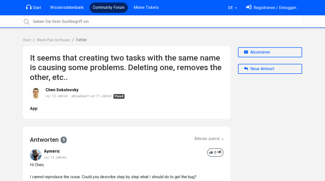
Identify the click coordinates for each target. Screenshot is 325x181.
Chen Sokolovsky (62, 89)
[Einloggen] (271, 8)
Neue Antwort (259, 68)
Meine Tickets (146, 7)
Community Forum (109, 7)
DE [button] (231, 7)
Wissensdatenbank (67, 7)
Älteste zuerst (207, 138)
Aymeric (52, 151)
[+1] (211, 152)
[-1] (219, 152)
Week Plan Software (53, 40)
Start (33, 7)
